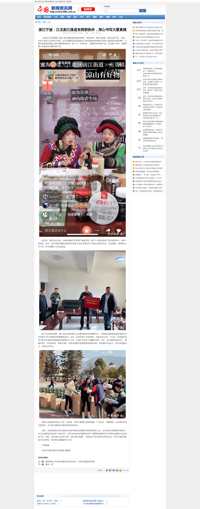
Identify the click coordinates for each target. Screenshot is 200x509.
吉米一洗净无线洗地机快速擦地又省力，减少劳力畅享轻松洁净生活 (152, 98)
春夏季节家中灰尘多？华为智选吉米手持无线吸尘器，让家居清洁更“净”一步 (152, 115)
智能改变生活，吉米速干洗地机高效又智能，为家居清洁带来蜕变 (152, 107)
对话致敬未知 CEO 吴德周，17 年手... (149, 178)
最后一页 (49, 464)
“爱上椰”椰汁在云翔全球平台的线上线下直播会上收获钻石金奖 (153, 148)
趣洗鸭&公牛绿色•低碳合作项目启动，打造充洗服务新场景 (70, 461)
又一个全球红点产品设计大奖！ (146, 57)
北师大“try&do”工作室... (47, 504)
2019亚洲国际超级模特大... (94, 504)
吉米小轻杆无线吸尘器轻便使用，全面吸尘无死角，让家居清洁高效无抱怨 (152, 82)
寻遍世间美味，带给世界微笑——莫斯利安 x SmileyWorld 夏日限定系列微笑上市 (152, 72)
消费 (44, 22)
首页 (39, 22)
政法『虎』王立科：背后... (48, 501)
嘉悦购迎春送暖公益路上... (94, 501)
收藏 (127, 470)
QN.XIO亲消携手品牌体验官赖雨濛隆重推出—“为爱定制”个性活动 (153, 124)
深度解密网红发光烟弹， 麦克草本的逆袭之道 (153, 139)
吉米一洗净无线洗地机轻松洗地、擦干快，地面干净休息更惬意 (152, 90)
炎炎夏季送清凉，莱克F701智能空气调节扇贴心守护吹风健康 (153, 132)
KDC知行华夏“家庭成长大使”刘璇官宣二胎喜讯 (55, 1)
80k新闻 (107, 6)
